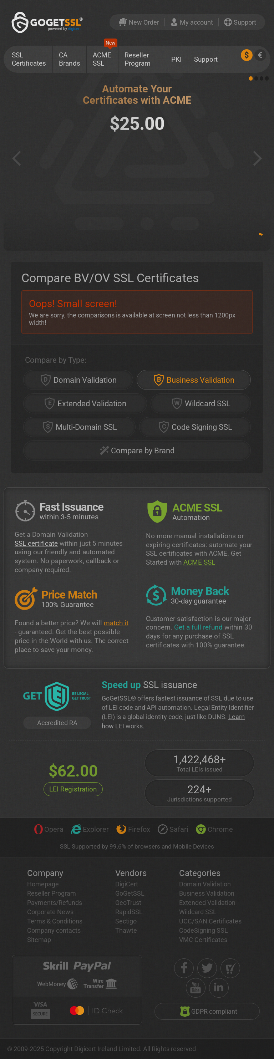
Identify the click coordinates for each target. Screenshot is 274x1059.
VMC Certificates (203, 939)
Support (206, 59)
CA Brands (69, 59)
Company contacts (54, 930)
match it (116, 623)
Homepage (43, 884)
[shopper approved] (230, 968)
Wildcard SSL (198, 912)
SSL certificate (36, 543)
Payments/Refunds (54, 902)
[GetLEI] (57, 697)
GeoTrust (128, 902)
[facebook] (184, 968)
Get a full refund (198, 627)
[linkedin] (219, 988)
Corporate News (50, 912)
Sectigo (126, 921)
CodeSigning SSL (203, 930)
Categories (199, 873)
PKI (176, 59)
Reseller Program (138, 59)
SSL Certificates (29, 59)
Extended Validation (207, 902)
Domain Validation (205, 884)
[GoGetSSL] (48, 22)
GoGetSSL (129, 893)
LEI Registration (73, 789)
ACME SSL (105, 56)
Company (45, 873)
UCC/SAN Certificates (210, 921)
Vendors (131, 873)
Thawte (126, 930)
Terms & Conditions (54, 921)
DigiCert (126, 884)
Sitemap (39, 939)
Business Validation (206, 893)
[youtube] (196, 988)
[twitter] (207, 968)
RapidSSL (129, 912)
